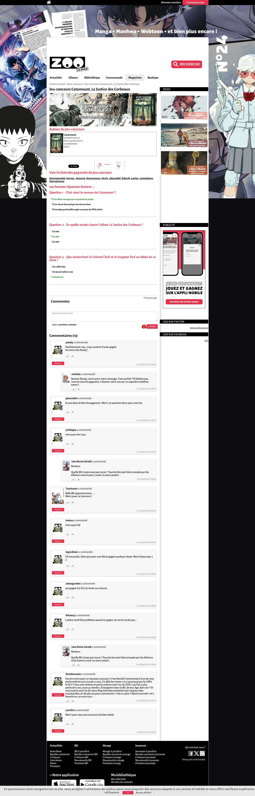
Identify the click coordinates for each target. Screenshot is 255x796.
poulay (134, 178)
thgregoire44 (56, 181)
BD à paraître (81, 751)
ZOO (206, 341)
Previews (55, 766)
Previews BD (81, 763)
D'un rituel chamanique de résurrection (71, 204)
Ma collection (118, 779)
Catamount (57, 277)
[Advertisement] (128, 46)
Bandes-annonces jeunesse (150, 754)
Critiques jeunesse (145, 757)
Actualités (56, 77)
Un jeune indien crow (62, 272)
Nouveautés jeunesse (147, 760)
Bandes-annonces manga (116, 754)
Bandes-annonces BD (86, 754)
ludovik (126, 178)
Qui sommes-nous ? (195, 747)
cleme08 (80, 178)
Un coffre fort (58, 266)
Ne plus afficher (145, 792)
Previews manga (112, 763)
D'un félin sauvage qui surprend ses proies (73, 199)
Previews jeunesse (145, 763)
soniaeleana (146, 178)
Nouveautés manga (113, 760)
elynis (105, 178)
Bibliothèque (92, 77)
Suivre (58, 363)
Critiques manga (112, 757)
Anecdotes (56, 751)
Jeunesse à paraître (145, 751)
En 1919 (55, 242)
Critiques (55, 757)
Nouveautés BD (83, 760)
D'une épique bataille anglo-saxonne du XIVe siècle (77, 209)
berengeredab (57, 178)
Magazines (135, 77)
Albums (73, 77)
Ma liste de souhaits (122, 782)
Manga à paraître (112, 751)
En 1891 (55, 236)
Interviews (56, 760)
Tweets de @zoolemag (199, 328)
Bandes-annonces (59, 754)
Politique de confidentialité (193, 759)
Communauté (114, 77)
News (53, 763)
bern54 (70, 178)
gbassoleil (114, 178)
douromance (93, 178)
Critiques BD (81, 757)
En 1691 (55, 231)
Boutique (153, 77)
